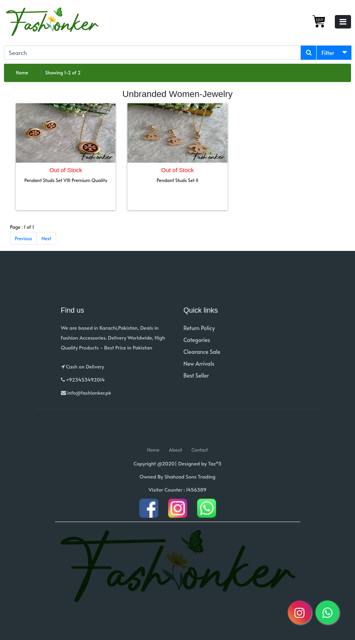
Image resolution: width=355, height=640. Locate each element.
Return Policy (199, 328)
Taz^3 (215, 463)
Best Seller (196, 375)
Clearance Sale (202, 351)
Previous (23, 238)
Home (22, 72)
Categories (197, 340)
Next (46, 238)
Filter (327, 52)
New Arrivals (199, 363)
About (175, 449)
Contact (200, 449)
